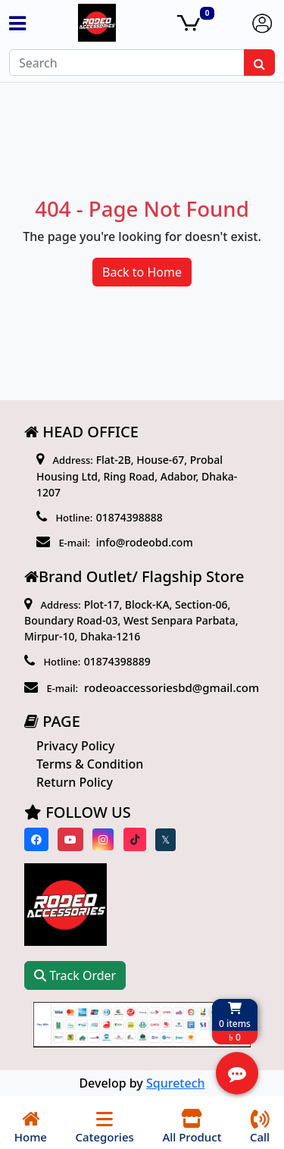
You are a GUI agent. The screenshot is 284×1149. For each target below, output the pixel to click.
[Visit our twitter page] (165, 839)
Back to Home (142, 272)
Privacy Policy (75, 745)
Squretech (175, 1083)
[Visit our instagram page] (103, 839)
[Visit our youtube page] (70, 839)
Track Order (75, 975)
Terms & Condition (89, 764)
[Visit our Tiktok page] (134, 839)
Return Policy (74, 782)
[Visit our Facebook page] (36, 839)
